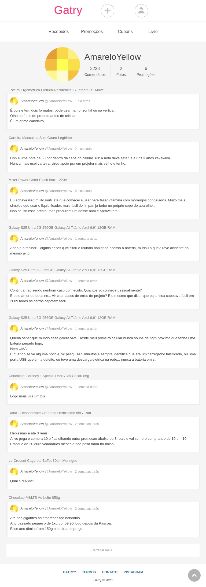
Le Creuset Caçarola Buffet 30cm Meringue (43, 461)
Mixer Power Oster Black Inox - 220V (38, 180)
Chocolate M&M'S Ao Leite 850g (34, 498)
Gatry (68, 9)
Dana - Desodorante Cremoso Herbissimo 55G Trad (50, 413)
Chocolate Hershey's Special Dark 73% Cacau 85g (49, 376)
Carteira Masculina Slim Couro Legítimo (40, 138)
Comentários (94, 71)
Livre (153, 31)
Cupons (125, 31)
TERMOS (89, 572)
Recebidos (59, 31)
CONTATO (109, 572)
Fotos (121, 71)
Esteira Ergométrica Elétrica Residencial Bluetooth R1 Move (56, 90)
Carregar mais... (103, 550)
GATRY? (69, 572)
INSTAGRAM (133, 572)
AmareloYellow (41, 101)
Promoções (92, 31)
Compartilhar (108, 11)
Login (141, 11)
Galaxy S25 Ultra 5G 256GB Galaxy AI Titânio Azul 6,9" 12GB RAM (62, 228)
